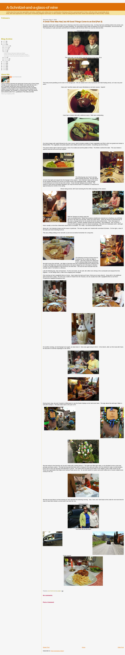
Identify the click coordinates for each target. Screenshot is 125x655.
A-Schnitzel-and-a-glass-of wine (32, 7)
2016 (4, 42)
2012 (4, 65)
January (6, 60)
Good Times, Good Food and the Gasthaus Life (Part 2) (16, 56)
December (7, 45)
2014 (4, 61)
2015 (4, 44)
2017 (4, 41)
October (6, 47)
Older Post (121, 647)
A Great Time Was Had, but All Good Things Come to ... (16, 54)
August (6, 48)
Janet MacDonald (16, 77)
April (5, 57)
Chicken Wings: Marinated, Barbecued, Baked (14, 53)
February (6, 58)
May (5, 51)
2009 (4, 69)
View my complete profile (8, 93)
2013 (4, 63)
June (5, 50)
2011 (4, 66)
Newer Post (46, 647)
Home (83, 647)
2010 (4, 68)
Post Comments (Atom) (57, 651)
